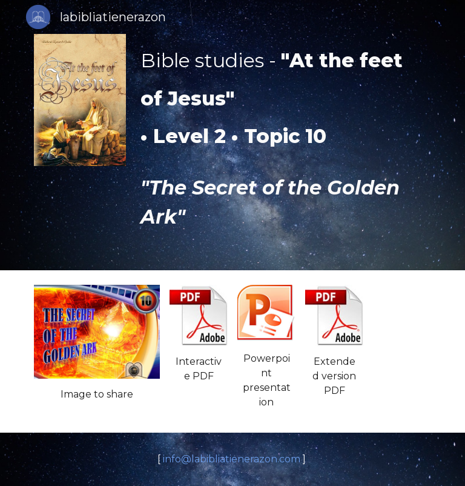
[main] (283, 135)
